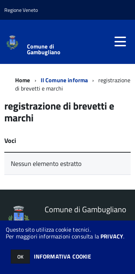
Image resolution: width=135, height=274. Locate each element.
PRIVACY (111, 236)
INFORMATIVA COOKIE (62, 256)
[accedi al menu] (120, 41)
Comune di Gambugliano (44, 49)
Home (22, 80)
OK (20, 256)
